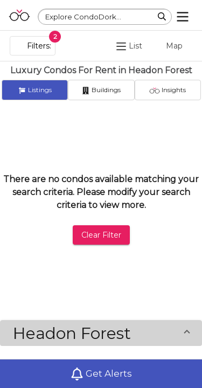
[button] (101, 333)
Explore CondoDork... (83, 16)
